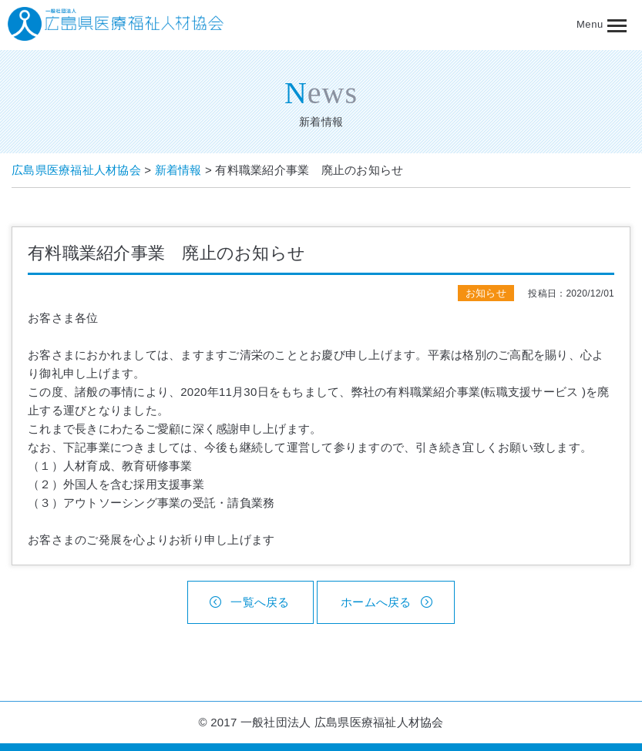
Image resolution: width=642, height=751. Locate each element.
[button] (609, 24)
